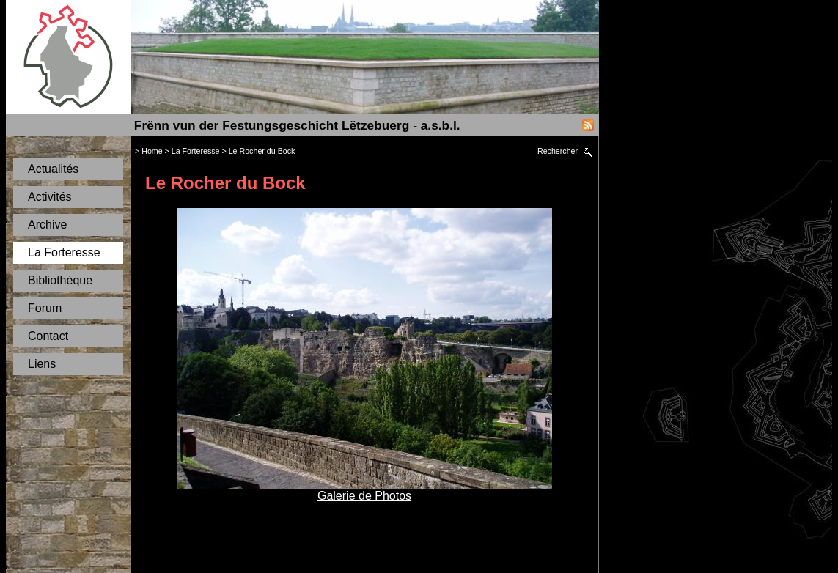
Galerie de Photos (364, 495)
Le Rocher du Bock (262, 151)
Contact (48, 336)
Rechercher (557, 151)
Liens (42, 364)
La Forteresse (64, 252)
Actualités (53, 169)
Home (151, 151)
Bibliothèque (60, 280)
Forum (45, 308)
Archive (47, 224)
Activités (50, 197)
